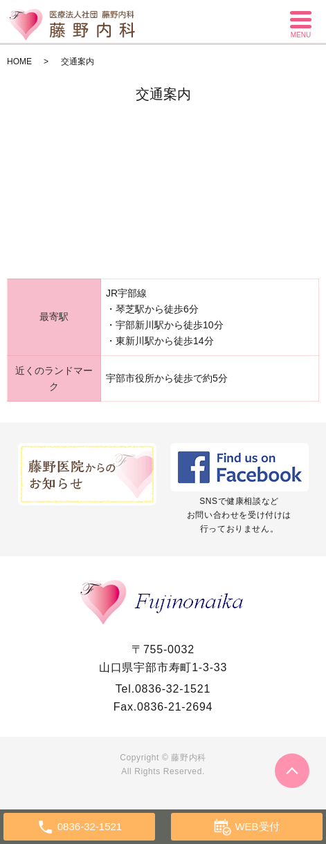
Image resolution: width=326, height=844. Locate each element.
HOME (19, 61)
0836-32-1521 (172, 689)
